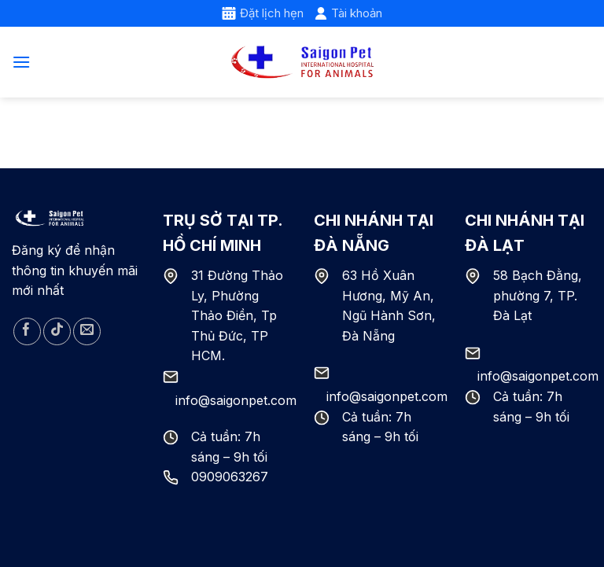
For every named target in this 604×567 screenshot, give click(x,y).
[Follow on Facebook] (27, 331)
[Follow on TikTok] (57, 331)
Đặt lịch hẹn (263, 13)
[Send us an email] (87, 331)
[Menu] (21, 61)
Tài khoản (348, 13)
